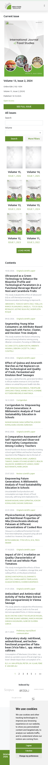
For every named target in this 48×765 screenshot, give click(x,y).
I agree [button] (28, 746)
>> (40, 674)
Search (8, 118)
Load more (24, 250)
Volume (8, 128)
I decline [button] (28, 751)
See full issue (24, 106)
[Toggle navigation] (44, 5)
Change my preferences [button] (28, 756)
